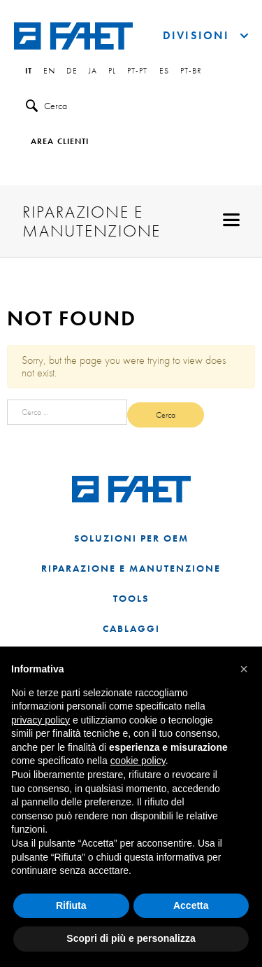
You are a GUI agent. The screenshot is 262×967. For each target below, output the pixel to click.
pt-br (191, 71)
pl (112, 71)
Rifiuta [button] (71, 905)
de (71, 71)
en (49, 71)
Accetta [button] (191, 905)
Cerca (46, 106)
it (28, 71)
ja (93, 71)
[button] (244, 669)
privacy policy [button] (40, 720)
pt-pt (137, 71)
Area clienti (60, 142)
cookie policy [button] (138, 760)
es (164, 71)
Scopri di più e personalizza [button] (130, 938)
